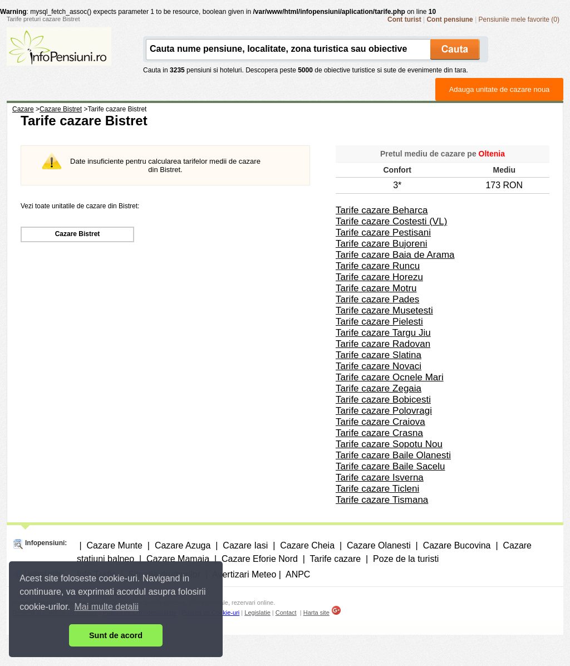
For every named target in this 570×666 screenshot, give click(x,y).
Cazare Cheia (307, 545)
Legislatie (257, 612)
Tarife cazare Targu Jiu (383, 332)
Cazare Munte (114, 545)
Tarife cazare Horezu (379, 277)
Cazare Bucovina (457, 545)
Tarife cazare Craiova (380, 422)
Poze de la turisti (406, 559)
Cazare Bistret (77, 234)
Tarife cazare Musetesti (384, 310)
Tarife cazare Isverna (380, 477)
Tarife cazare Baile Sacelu (390, 466)
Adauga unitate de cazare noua (499, 89)
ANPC (298, 574)
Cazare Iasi (245, 545)
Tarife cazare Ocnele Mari (390, 377)
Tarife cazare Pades (377, 299)
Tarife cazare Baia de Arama (395, 254)
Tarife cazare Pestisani (383, 232)
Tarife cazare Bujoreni (381, 243)
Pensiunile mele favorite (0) (519, 19)
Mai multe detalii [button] (107, 606)
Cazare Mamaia (177, 559)
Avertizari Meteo (244, 574)
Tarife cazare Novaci (378, 366)
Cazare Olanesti (379, 545)
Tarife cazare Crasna (379, 433)
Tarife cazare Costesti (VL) (391, 221)
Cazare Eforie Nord (260, 559)
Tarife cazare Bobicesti (383, 399)
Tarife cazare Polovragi (384, 410)
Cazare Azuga (183, 545)
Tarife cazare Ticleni (377, 488)
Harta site (316, 612)
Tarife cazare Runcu (378, 266)
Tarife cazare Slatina (378, 355)
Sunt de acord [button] (115, 635)
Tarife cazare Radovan (383, 344)
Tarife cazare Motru (376, 288)
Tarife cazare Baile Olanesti (393, 455)
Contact (286, 612)
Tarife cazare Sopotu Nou (389, 444)
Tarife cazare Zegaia (378, 388)
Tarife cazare (335, 559)
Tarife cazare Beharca (382, 210)
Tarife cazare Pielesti (379, 321)
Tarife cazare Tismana (382, 499)
